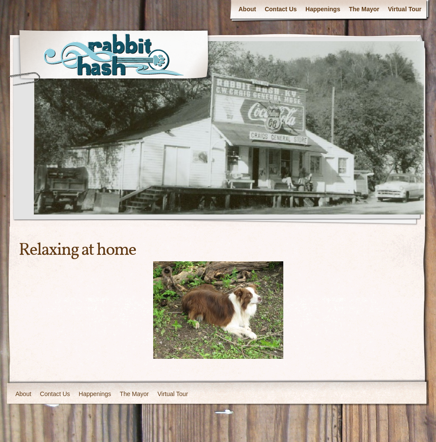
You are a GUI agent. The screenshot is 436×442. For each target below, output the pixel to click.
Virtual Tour (404, 9)
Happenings (322, 9)
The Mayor (364, 9)
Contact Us (281, 9)
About (247, 9)
